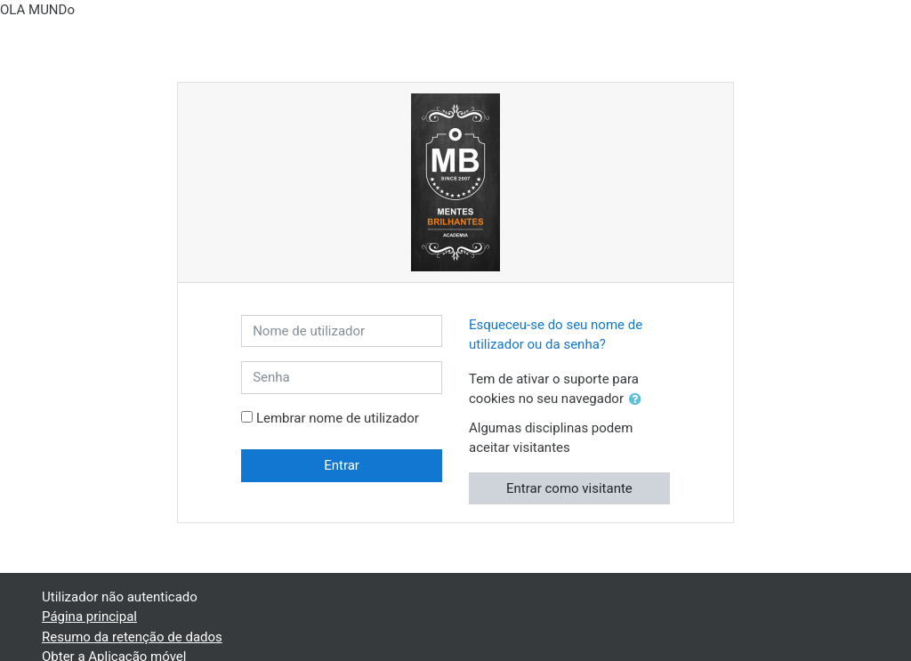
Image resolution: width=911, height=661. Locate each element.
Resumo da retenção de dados (132, 637)
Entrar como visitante (569, 488)
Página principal (89, 617)
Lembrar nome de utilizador (337, 418)
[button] (638, 400)
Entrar (341, 465)
